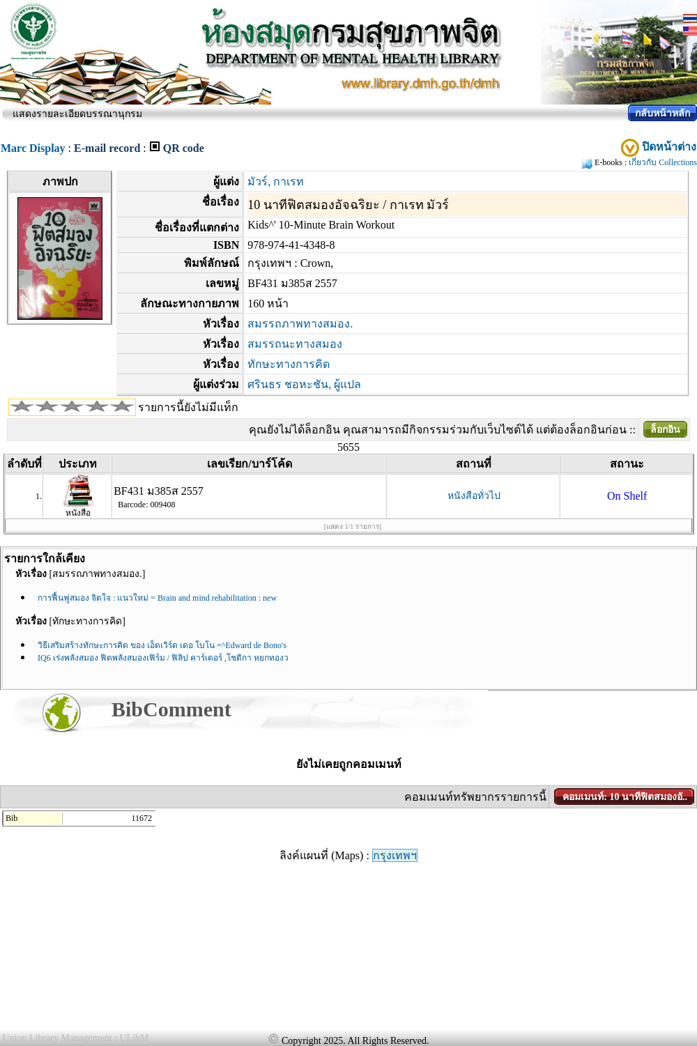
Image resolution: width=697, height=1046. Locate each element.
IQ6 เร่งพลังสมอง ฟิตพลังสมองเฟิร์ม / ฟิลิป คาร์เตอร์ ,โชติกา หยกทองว (163, 658)
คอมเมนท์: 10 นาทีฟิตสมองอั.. (624, 797)
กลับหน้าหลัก (662, 113)
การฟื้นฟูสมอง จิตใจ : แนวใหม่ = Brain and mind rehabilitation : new (157, 598)
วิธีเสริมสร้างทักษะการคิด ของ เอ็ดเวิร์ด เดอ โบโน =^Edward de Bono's (162, 645)
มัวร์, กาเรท (275, 181)
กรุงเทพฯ (395, 855)
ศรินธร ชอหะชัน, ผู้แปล (304, 384)
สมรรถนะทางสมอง (294, 344)
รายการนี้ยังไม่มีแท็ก (188, 407)
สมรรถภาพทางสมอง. (300, 324)
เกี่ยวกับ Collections (663, 162)
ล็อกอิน (665, 429)
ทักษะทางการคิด (288, 364)
